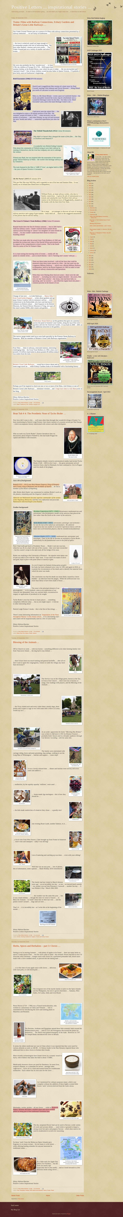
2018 (90, 201)
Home (48, 1195)
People (30, 633)
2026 (90, 183)
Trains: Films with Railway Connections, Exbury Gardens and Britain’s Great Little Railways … (43, 23)
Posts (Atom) (21, 1198)
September (92, 214)
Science (34, 633)
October (92, 212)
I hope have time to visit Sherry (66, 389)
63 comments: (37, 402)
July (91, 239)
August (92, 237)
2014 (90, 257)
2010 (90, 266)
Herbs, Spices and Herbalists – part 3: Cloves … (36, 945)
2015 (90, 255)
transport (35, 404)
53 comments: (37, 631)
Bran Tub (22, 633)
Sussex (47, 936)
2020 (90, 197)
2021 (90, 194)
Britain (18, 404)
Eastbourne (23, 404)
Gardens (31, 404)
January (92, 252)
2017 (90, 203)
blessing (23, 936)
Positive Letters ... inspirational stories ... (51, 7)
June (91, 241)
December (92, 207)
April (91, 246)
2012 (90, 262)
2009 (90, 269)
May (91, 243)
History (26, 633)
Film (27, 404)
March (91, 248)
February (92, 250)
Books (18, 633)
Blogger (69, 1213)
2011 (90, 264)
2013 (90, 260)
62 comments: (37, 1188)
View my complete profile (93, 176)
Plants (52, 1190)
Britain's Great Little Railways (23, 364)
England (33, 936)
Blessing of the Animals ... (26, 642)
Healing (27, 1190)
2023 (90, 190)
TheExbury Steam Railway (42, 321)
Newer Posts (15, 1195)
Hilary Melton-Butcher (102, 154)
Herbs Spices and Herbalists (36, 1190)
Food (18, 1190)
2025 (90, 185)
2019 (90, 199)
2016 (90, 206)
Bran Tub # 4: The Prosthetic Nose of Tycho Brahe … (39, 413)
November (92, 210)
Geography (22, 1190)
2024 (90, 187)
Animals (18, 936)
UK (39, 404)
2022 (90, 192)
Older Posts (80, 1195)
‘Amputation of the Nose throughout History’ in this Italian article (36, 616)
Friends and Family (40, 936)
